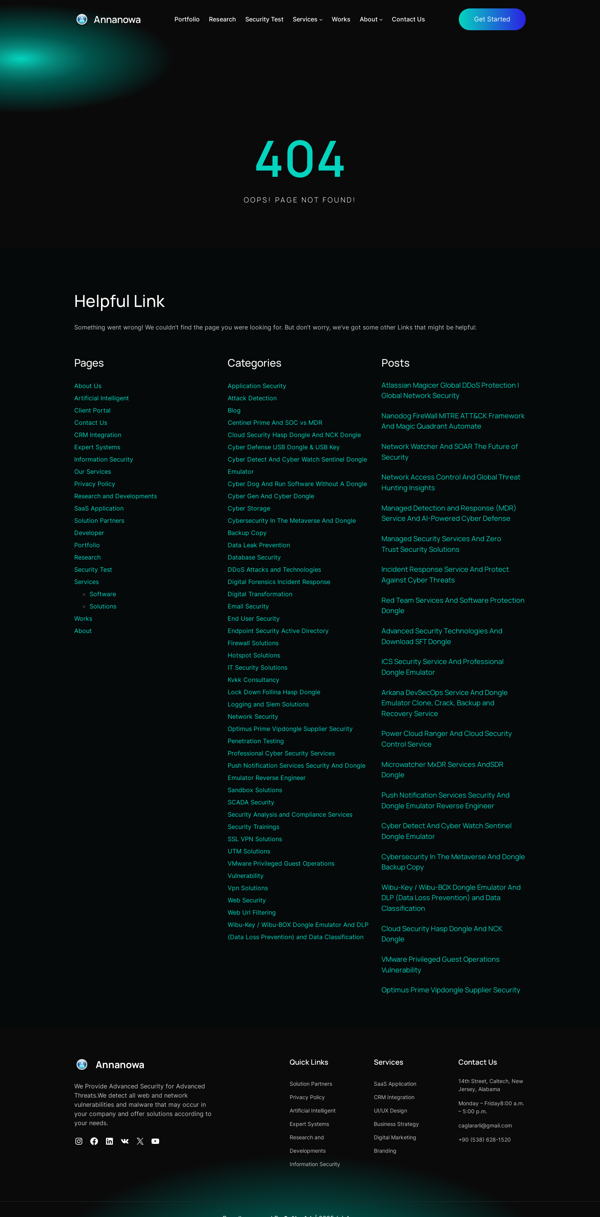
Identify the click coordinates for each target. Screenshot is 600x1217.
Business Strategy (384, 1119)
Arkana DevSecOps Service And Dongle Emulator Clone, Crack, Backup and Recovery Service (445, 700)
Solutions (103, 606)
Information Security (103, 459)
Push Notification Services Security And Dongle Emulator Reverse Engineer (446, 797)
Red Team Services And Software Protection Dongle (453, 603)
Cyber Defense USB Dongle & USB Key (284, 447)
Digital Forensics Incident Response (279, 582)
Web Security (247, 900)
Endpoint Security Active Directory (278, 631)
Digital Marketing (383, 1132)
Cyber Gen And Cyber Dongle (271, 496)
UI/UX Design (378, 1106)
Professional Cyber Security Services (281, 753)
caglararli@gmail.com (479, 1120)
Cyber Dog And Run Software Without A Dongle (297, 484)
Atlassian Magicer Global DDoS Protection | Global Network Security (451, 390)
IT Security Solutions (257, 667)
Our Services (92, 471)
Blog (234, 410)
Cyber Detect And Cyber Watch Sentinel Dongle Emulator (447, 827)
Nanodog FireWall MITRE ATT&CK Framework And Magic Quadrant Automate (453, 420)
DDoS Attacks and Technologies (274, 569)
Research (87, 557)
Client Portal (92, 410)
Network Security (253, 716)
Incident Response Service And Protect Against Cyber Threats (445, 573)
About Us (87, 386)
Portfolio (87, 545)
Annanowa (118, 19)
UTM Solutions (249, 851)
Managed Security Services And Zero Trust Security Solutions (442, 542)
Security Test (93, 569)
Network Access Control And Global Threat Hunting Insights (451, 481)
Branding (373, 1146)
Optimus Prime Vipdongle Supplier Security (290, 728)
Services (86, 582)
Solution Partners (99, 520)
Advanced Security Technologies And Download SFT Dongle (442, 633)
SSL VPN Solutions (255, 839)
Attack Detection (252, 398)
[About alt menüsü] (382, 19)
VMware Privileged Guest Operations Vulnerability (441, 960)
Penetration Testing (256, 741)
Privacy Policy (94, 484)
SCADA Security (251, 802)
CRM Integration (97, 435)
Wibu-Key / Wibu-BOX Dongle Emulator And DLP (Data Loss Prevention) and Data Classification (451, 894)
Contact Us (90, 422)
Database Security (254, 557)
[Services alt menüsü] (322, 19)
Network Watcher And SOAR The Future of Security (450, 450)
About (83, 631)
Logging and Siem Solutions (268, 704)
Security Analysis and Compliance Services (290, 814)
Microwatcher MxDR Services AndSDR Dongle (443, 766)
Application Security (257, 386)
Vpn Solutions (248, 888)
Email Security (248, 606)
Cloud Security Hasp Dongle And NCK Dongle (294, 435)
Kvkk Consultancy (253, 680)
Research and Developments (115, 496)
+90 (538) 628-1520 (478, 1135)
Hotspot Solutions (254, 655)
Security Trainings (253, 826)
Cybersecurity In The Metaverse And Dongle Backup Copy (453, 858)
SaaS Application (99, 508)
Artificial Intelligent (101, 398)
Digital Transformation (260, 594)
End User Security (254, 618)
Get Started (492, 19)
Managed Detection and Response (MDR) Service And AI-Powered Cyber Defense (449, 512)
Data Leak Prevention (259, 545)
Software (103, 594)
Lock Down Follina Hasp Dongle (274, 692)
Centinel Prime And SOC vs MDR (275, 422)
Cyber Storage (249, 508)
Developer (89, 533)
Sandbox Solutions (255, 790)
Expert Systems (97, 447)
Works (83, 618)
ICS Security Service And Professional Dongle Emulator (443, 664)
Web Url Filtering (252, 912)
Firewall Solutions (253, 643)
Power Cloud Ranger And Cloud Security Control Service (447, 736)
